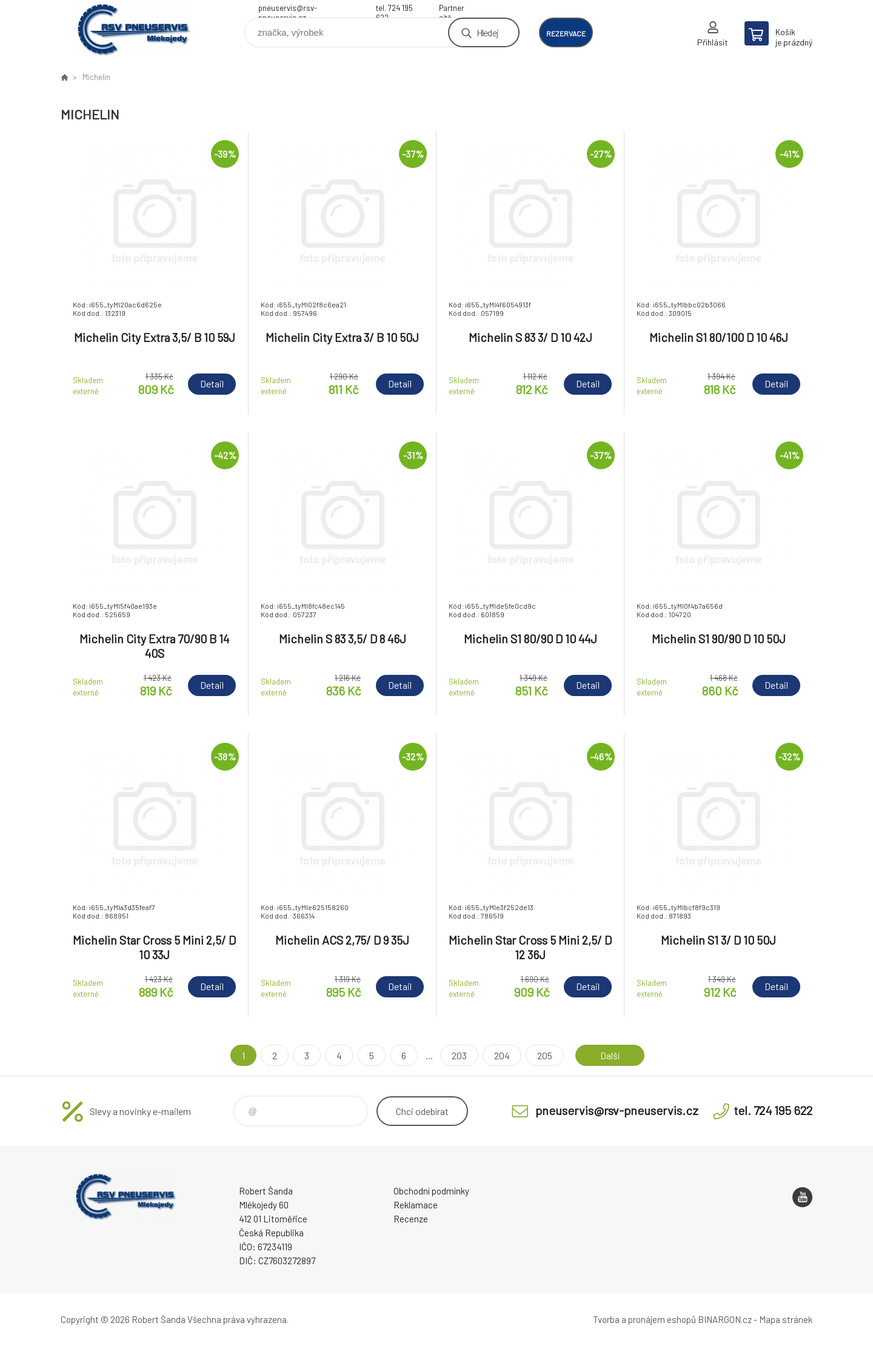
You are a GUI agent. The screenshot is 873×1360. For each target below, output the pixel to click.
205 (544, 1055)
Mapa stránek (785, 1319)
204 (502, 1055)
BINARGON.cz (725, 1319)
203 (459, 1055)
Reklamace (415, 1204)
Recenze (410, 1218)
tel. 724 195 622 (394, 9)
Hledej (487, 32)
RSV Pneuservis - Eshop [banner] (133, 28)
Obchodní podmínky (431, 1190)
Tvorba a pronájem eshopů (644, 1319)
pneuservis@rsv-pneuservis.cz (287, 9)
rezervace (566, 33)
